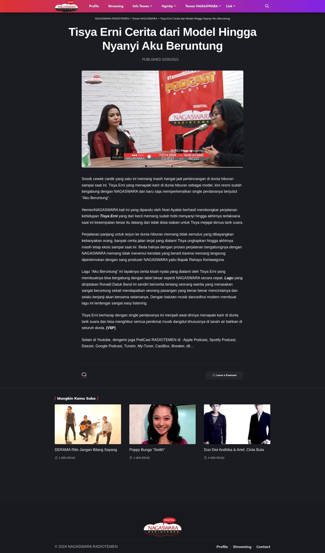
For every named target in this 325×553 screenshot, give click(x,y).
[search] (267, 6)
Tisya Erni (109, 216)
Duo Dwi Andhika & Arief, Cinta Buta (234, 450)
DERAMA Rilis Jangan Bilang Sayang (86, 450)
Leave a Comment (223, 375)
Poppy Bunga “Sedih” (147, 450)
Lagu (228, 278)
